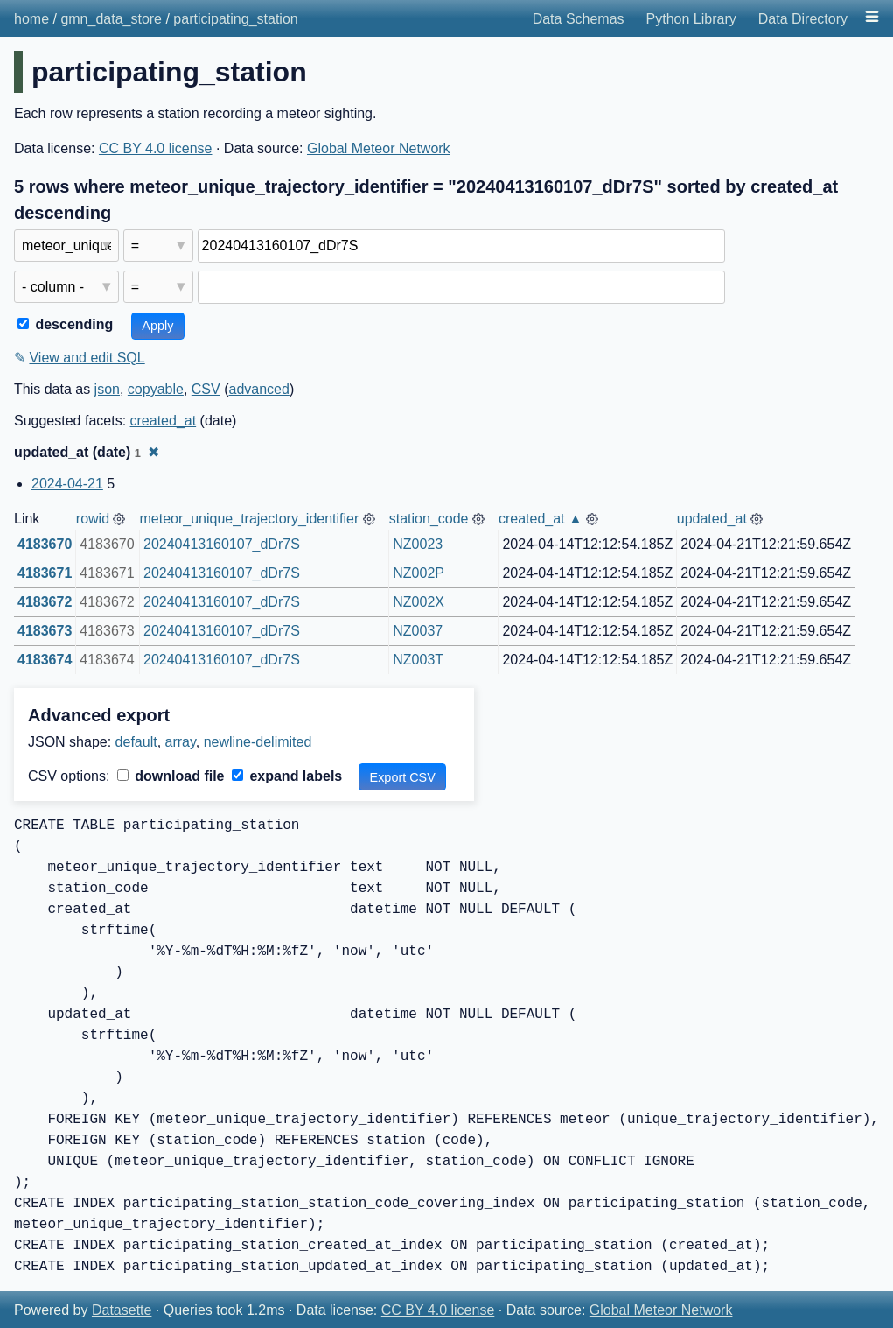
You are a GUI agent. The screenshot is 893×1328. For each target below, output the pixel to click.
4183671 (44, 573)
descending (65, 324)
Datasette (121, 1310)
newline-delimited (258, 741)
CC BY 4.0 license (156, 148)
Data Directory (803, 18)
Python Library (691, 18)
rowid (92, 518)
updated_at (712, 518)
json (107, 389)
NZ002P (418, 573)
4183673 (44, 630)
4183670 (44, 544)
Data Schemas (578, 18)
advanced (258, 389)
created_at (163, 420)
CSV (206, 389)
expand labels (287, 776)
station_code (429, 518)
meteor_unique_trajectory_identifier (249, 518)
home (31, 18)
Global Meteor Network (378, 148)
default (136, 741)
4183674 (44, 659)
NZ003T (418, 659)
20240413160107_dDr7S (221, 544)
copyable (156, 389)
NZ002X (418, 601)
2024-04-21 (67, 483)
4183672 (44, 601)
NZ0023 (418, 544)
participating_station (235, 18)
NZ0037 (418, 630)
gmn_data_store (111, 18)
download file (171, 776)
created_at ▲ (541, 518)
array (180, 741)
